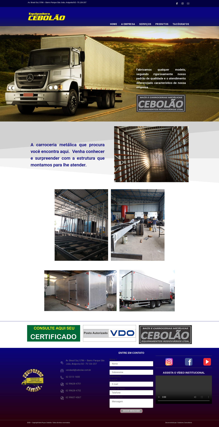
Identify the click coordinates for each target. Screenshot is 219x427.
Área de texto (116, 397)
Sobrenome (115, 377)
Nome (113, 359)
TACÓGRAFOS (180, 24)
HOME (111, 24)
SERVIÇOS (144, 24)
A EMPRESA (127, 24)
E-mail (113, 380)
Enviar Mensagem (131, 411)
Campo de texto (117, 388)
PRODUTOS (161, 24)
